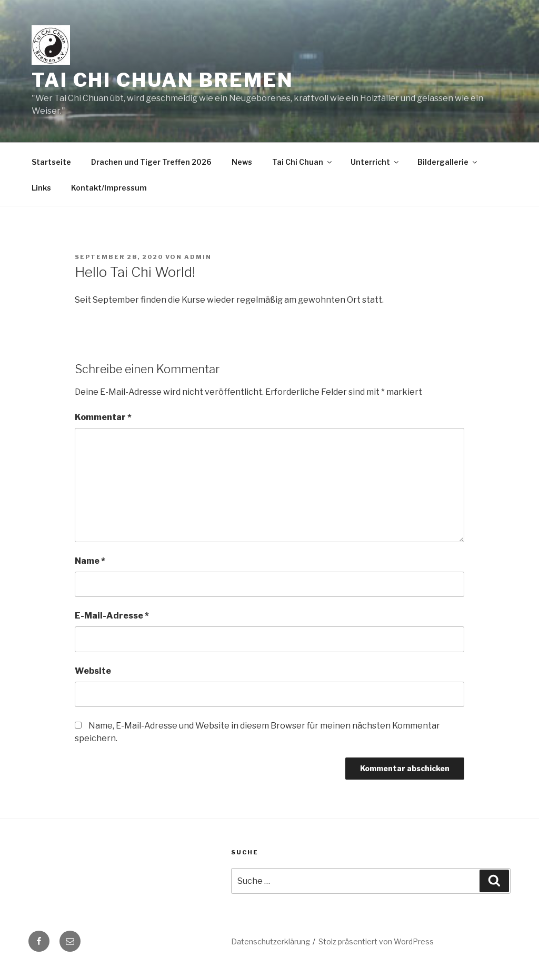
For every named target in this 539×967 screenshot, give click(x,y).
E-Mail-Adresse (112, 616)
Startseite (51, 161)
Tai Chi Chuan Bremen (163, 80)
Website (93, 671)
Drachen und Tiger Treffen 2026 (151, 161)
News (242, 161)
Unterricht (375, 161)
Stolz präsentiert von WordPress (376, 941)
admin (198, 257)
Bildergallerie (447, 161)
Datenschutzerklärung (270, 941)
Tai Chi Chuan (302, 161)
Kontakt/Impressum (109, 187)
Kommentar (103, 417)
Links (41, 187)
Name (90, 561)
